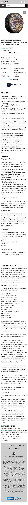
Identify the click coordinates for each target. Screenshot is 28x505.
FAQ (10, 448)
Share (10, 79)
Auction (16, 76)
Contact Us (16, 448)
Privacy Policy (20, 445)
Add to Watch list (14, 53)
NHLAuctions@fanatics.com (8, 430)
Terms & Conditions (9, 445)
